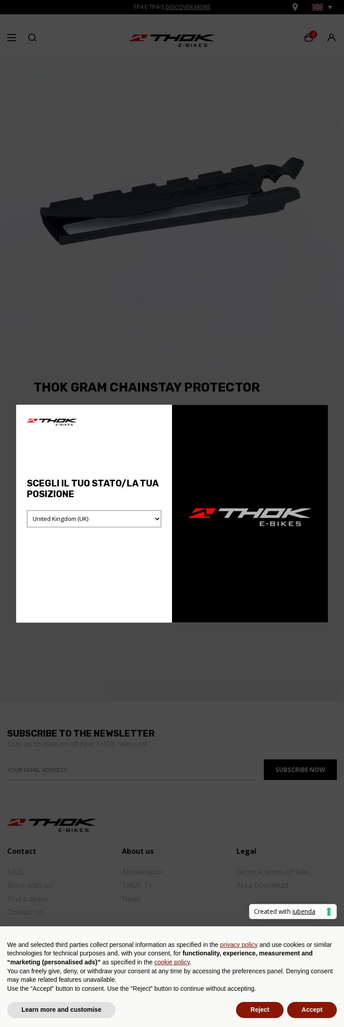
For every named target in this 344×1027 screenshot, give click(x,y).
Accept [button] (311, 1009)
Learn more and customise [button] (61, 1009)
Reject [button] (259, 1009)
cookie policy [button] (171, 962)
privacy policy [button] (239, 944)
